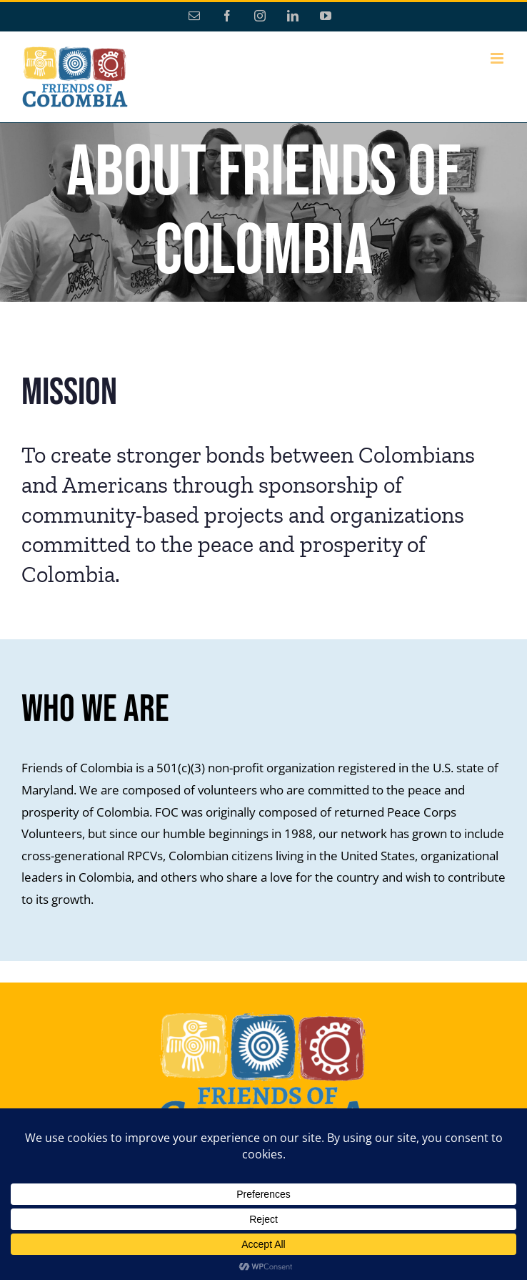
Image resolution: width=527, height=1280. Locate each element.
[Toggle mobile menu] (498, 58)
